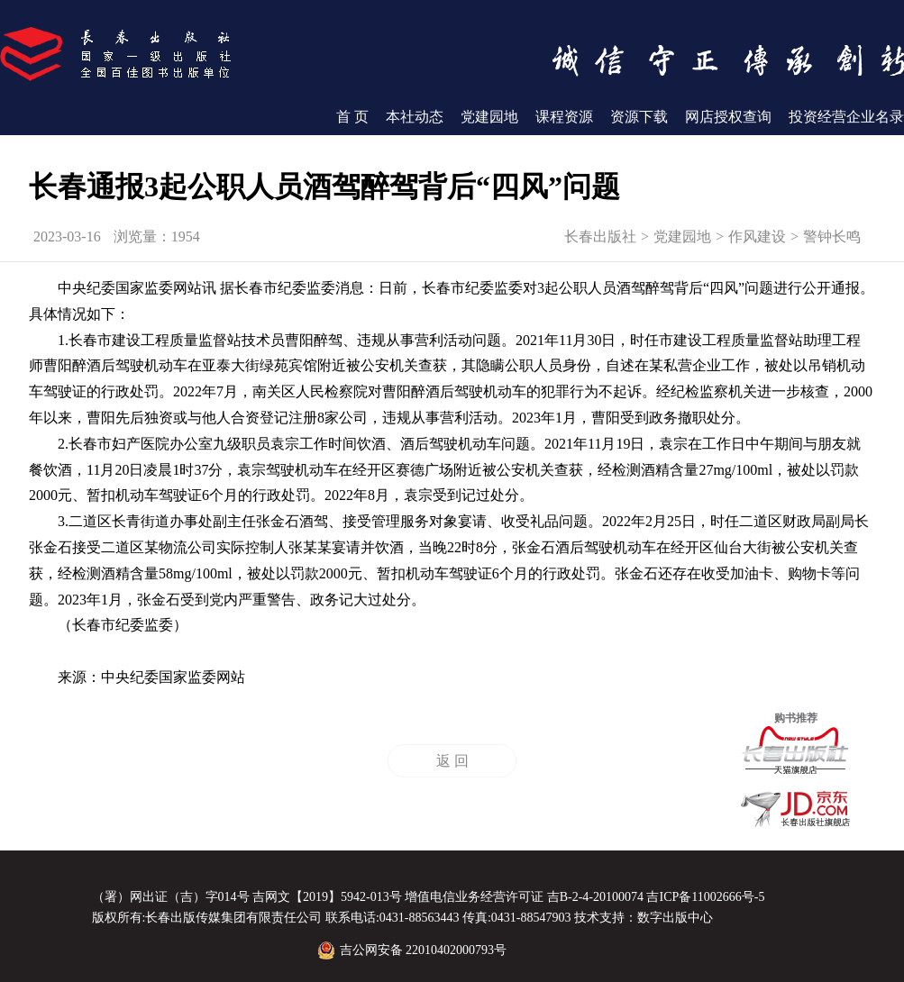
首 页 (352, 116)
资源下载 (639, 116)
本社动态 (414, 116)
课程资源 (564, 116)
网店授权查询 (728, 116)
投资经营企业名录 (846, 116)
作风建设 (757, 236)
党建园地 (489, 116)
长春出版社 (600, 236)
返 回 (452, 760)
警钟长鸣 (832, 236)
